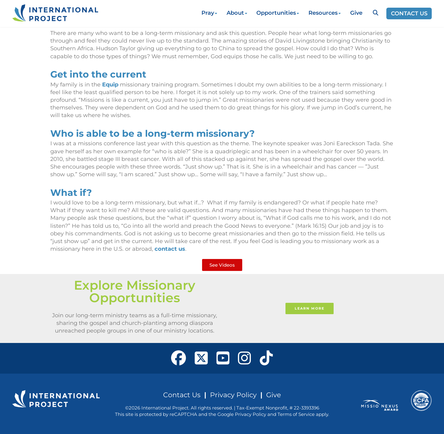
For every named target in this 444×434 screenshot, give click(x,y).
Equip (110, 84)
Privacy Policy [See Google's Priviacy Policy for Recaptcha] (250, 414)
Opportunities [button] (276, 13)
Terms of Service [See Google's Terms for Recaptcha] (296, 414)
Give (356, 13)
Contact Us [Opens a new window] (409, 13)
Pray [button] (207, 13)
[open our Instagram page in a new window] (244, 358)
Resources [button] (323, 13)
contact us (170, 249)
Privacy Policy (233, 395)
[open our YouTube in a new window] (223, 358)
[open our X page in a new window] (201, 358)
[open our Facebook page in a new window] (178, 358)
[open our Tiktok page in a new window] (266, 358)
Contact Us (182, 395)
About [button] (235, 13)
